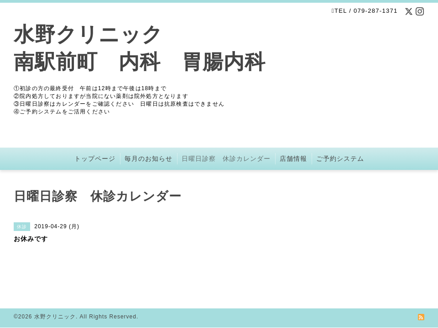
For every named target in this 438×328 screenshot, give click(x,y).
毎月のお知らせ (148, 158)
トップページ (94, 158)
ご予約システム (340, 158)
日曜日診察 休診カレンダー (226, 158)
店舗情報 (293, 158)
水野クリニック (55, 316)
